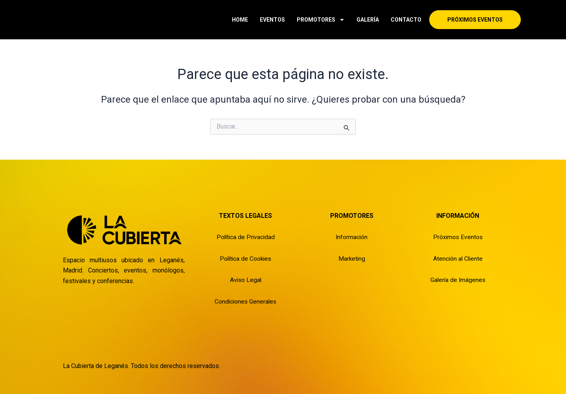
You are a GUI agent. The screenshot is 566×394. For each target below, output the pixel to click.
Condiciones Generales (245, 301)
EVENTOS (272, 20)
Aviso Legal (245, 280)
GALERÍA (368, 20)
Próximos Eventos (457, 237)
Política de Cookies (245, 258)
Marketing (352, 258)
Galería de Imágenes (458, 280)
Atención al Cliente (457, 258)
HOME (240, 20)
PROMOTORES (321, 19)
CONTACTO (406, 20)
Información (351, 237)
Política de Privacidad (245, 237)
